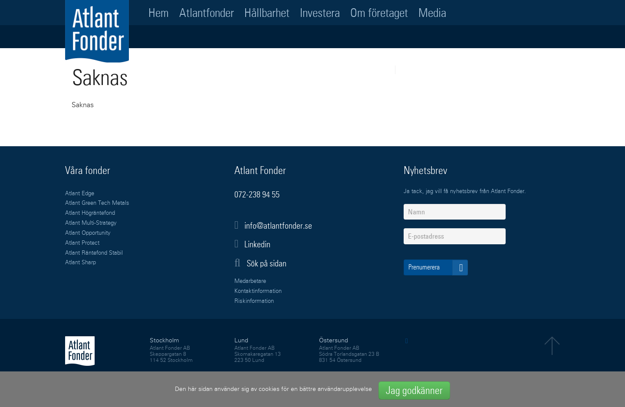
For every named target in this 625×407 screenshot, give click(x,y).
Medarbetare (250, 281)
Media (432, 12)
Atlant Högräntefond (90, 213)
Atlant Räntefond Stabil (94, 253)
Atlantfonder (206, 12)
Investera (320, 12)
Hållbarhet (266, 12)
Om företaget (379, 12)
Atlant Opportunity (88, 233)
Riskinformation (254, 301)
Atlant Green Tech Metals (97, 203)
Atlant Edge (79, 194)
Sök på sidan (260, 263)
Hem (158, 12)
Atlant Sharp (80, 263)
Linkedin (257, 244)
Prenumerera (438, 268)
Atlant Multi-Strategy (91, 223)
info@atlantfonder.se (278, 225)
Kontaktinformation (258, 291)
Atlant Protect (82, 243)
